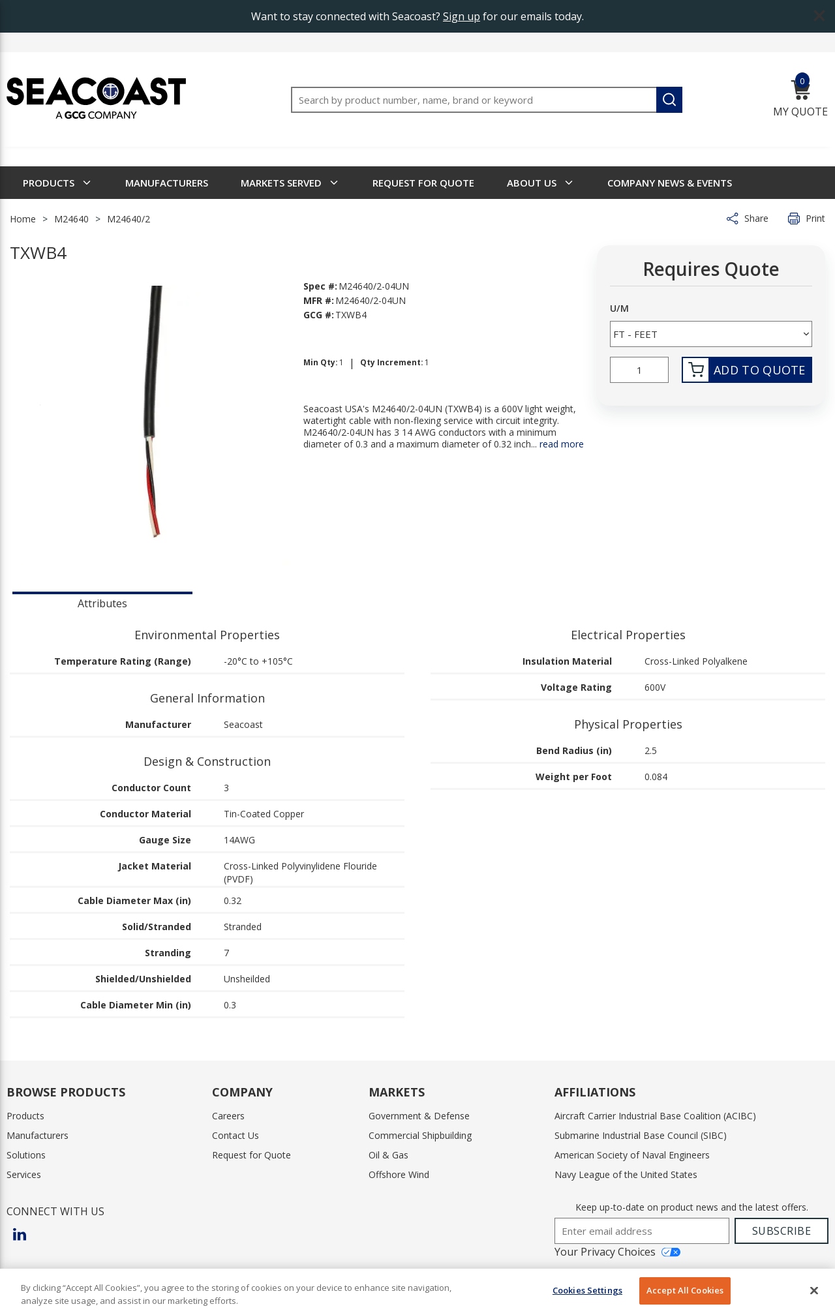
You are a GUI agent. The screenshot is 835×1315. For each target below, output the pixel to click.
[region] (417, 1292)
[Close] (814, 1290)
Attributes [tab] (102, 603)
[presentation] (102, 602)
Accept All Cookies (684, 1290)
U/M (619, 308)
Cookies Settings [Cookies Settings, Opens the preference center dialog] (587, 1290)
